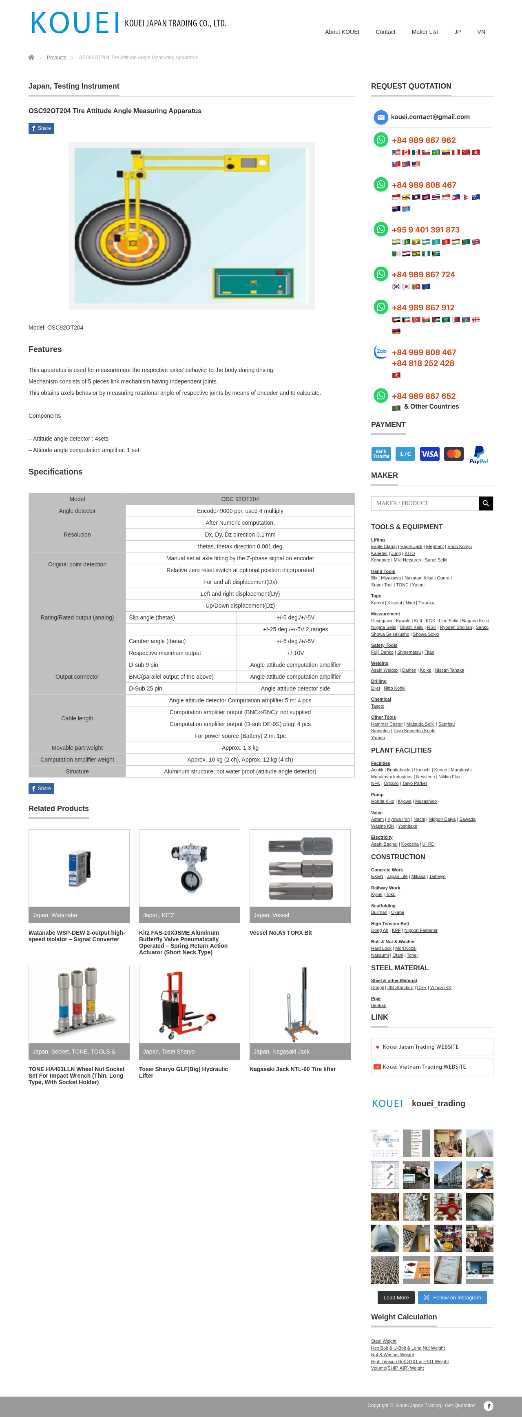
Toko (390, 894)
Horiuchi (422, 769)
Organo (391, 783)
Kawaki (403, 620)
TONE (80, 1051)
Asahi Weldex (384, 670)
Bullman (379, 912)
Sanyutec (380, 730)
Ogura (443, 577)
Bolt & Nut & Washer (393, 941)
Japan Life (397, 876)
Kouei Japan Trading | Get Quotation (436, 1405)
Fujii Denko (382, 652)
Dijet (375, 688)
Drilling (379, 681)
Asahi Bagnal (384, 844)
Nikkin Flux (449, 776)
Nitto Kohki (394, 688)
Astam (377, 819)
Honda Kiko (382, 801)
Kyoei (377, 894)
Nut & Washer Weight (392, 1354)
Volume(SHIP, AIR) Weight (397, 1368)
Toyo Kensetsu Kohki (415, 730)
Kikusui (394, 602)
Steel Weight (383, 1341)
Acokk (377, 769)
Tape (376, 595)
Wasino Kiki (382, 826)
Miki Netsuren (407, 559)
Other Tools (383, 717)
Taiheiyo (437, 876)
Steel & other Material (394, 980)
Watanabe (64, 915)
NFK (375, 783)
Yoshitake (407, 826)
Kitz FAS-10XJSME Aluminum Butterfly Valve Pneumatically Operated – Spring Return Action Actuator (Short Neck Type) (183, 942)
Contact (385, 32)
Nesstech (425, 776)
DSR (422, 987)
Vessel (280, 915)
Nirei (410, 602)
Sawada (467, 819)
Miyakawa (391, 577)
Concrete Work (387, 869)
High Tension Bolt (390, 923)
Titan (429, 652)
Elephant (435, 546)
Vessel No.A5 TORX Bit (281, 932)
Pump (377, 794)
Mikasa (418, 876)
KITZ (168, 915)
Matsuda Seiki (421, 724)
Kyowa (404, 801)
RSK (431, 627)
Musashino (426, 801)
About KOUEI (342, 32)
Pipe (375, 998)
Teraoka (426, 602)
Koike (425, 670)
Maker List (425, 32)
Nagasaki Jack (291, 1051)
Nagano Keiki (475, 620)
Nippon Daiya (442, 819)
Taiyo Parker (414, 783)
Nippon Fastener (421, 930)
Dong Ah (379, 930)
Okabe (397, 912)
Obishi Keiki (411, 627)
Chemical (381, 699)
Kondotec (380, 559)
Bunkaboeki (399, 769)
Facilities (380, 763)
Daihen (409, 670)
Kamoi (377, 602)
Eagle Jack (411, 546)
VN (481, 32)
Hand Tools (383, 571)
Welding (380, 663)
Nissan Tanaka (449, 670)
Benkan (378, 1005)
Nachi (419, 819)
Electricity (382, 837)
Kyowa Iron (398, 819)
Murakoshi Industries (392, 776)
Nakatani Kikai (419, 577)
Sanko (482, 627)
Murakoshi (461, 769)
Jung (396, 553)
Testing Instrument (86, 86)
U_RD (428, 844)
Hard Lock (381, 948)
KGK (430, 620)
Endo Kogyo (459, 546)
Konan (440, 769)
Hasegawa (381, 620)
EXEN (377, 876)
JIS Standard (400, 987)
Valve (377, 812)
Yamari (378, 737)
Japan (39, 86)
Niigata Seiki (383, 627)
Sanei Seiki (436, 559)
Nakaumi (380, 955)
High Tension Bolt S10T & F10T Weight (410, 1361)
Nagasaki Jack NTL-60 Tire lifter (293, 1069)
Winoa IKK (440, 987)
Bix (374, 577)
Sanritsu (446, 724)
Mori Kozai (405, 948)
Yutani (418, 584)
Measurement (385, 613)
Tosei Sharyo (178, 1051)
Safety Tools (384, 645)
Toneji (412, 955)
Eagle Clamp (384, 546)
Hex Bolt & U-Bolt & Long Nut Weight (408, 1348)
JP (457, 32)
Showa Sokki (426, 634)
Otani (397, 955)
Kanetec (379, 553)
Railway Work (385, 887)
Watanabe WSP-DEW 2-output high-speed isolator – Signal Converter (77, 935)
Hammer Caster (387, 724)
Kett (418, 620)
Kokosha (410, 844)
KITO (410, 553)
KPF (396, 930)
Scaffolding (383, 905)
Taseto (377, 706)
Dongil (377, 987)
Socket (60, 1051)
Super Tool (381, 584)
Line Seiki (448, 620)
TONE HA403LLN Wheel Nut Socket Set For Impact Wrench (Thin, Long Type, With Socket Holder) (76, 1075)
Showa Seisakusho (390, 634)
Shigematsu (409, 652)
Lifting (378, 539)
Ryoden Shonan (456, 627)
